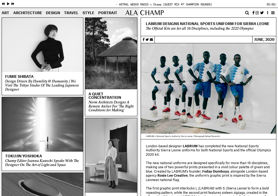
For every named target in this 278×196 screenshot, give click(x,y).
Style (88, 13)
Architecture (27, 13)
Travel (71, 13)
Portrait (107, 13)
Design (53, 13)
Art (5, 13)
